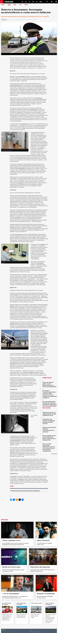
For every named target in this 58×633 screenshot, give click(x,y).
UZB (37, 1)
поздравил (22, 76)
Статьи (9, 4)
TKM (33, 1)
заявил (11, 215)
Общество (11, 19)
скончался (25, 396)
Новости (3, 4)
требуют (12, 306)
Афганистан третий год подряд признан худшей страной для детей (49, 414)
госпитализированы (15, 440)
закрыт (18, 234)
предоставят (40, 263)
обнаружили (21, 168)
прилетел (43, 244)
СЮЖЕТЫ (26, 4)
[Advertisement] (29, 511)
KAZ (22, 1)
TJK (29, 1)
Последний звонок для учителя (6, 603)
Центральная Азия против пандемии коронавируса (26, 490)
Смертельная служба (34, 603)
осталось (45, 333)
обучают (44, 136)
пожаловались (33, 109)
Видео (15, 4)
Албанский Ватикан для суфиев (21, 603)
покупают (12, 452)
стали (39, 274)
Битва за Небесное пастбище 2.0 (50, 603)
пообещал (12, 363)
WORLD (41, 1)
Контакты (3, 629)
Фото (20, 4)
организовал (20, 182)
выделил (12, 227)
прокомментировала (15, 85)
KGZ (26, 1)
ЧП (8, 19)
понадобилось (38, 98)
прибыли (31, 326)
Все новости (54, 454)
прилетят (12, 323)
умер (15, 403)
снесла (35, 383)
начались (21, 479)
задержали (30, 372)
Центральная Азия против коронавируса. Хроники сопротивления (25, 19)
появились (24, 123)
